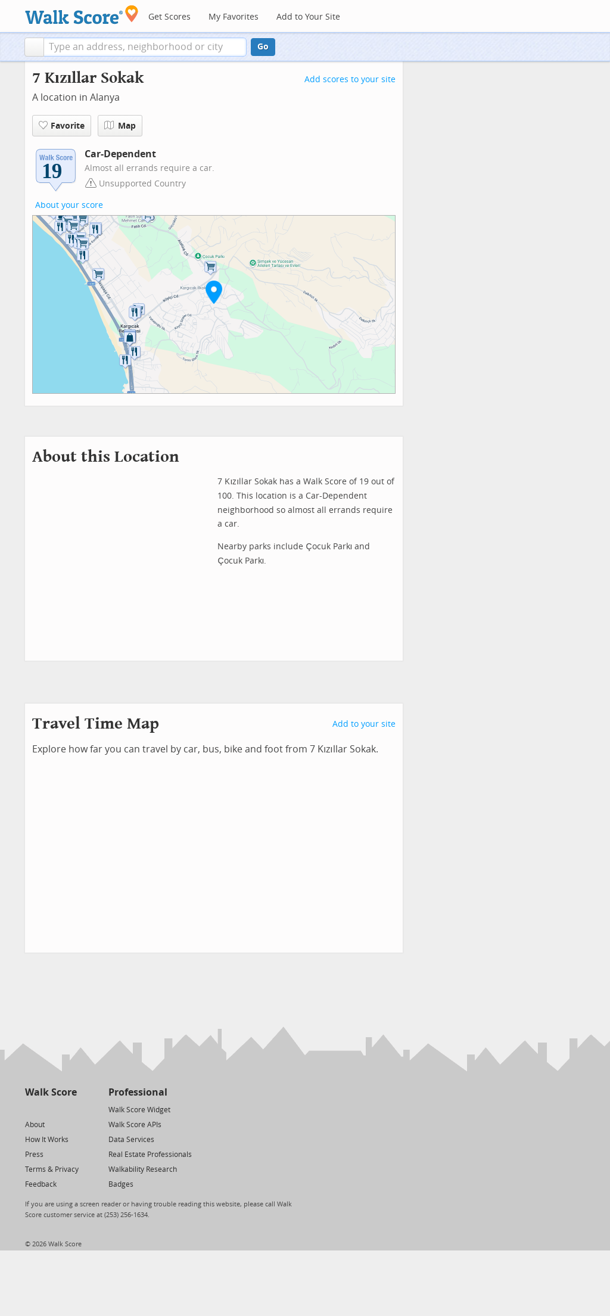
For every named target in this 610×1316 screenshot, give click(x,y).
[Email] (69, 1109)
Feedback (41, 1184)
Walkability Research (142, 1169)
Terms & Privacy (52, 1169)
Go (263, 47)
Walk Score (51, 1092)
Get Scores (169, 17)
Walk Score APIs (134, 1125)
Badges (120, 1184)
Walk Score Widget (139, 1110)
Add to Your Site (308, 17)
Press (34, 1154)
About (35, 1125)
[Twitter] (32, 1109)
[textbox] (145, 47)
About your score (69, 205)
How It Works (47, 1139)
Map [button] (120, 125)
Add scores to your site (350, 79)
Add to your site (364, 724)
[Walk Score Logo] (82, 14)
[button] (34, 47)
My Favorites (233, 17)
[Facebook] (50, 1109)
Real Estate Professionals (150, 1154)
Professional (137, 1092)
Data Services (131, 1139)
